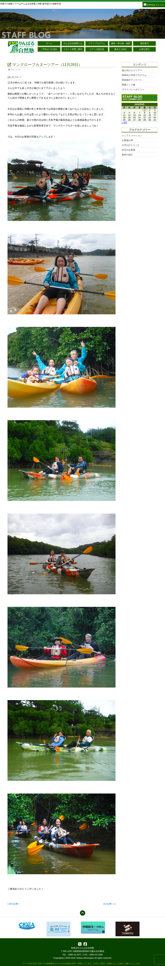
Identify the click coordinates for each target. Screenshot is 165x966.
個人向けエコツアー (132, 70)
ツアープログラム (96, 43)
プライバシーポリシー (133, 89)
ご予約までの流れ (49, 49)
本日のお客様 (128, 150)
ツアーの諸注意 (96, 49)
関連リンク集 (128, 84)
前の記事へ (14, 904)
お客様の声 (127, 140)
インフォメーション (132, 135)
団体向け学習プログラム (134, 75)
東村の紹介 (127, 154)
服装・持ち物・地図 (120, 43)
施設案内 (144, 43)
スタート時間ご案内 (72, 49)
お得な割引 (144, 49)
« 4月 (124, 122)
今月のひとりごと (131, 145)
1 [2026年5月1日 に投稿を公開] (144, 110)
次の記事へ (108, 904)
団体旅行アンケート (132, 80)
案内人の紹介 (120, 49)
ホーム (49, 43)
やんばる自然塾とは (72, 43)
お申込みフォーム (154, 4)
